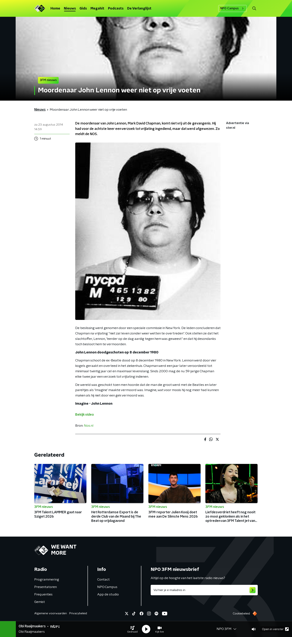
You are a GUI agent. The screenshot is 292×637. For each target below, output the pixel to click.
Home (55, 8)
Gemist (39, 602)
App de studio (108, 594)
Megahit (97, 8)
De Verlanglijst (139, 8)
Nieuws (70, 8)
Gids (83, 8)
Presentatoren (45, 587)
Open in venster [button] (275, 629)
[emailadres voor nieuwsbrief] (204, 590)
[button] (132, 629)
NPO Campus (232, 8)
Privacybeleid (78, 613)
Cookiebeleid (241, 613)
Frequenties (43, 594)
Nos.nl (88, 425)
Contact (103, 579)
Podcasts (115, 8)
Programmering (46, 579)
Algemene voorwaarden (50, 613)
